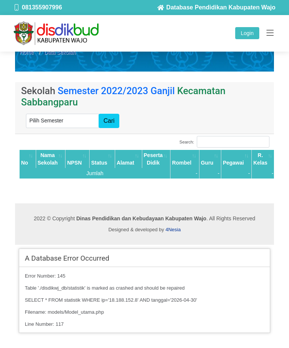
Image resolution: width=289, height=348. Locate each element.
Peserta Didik (153, 159)
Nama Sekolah (48, 159)
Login (247, 33)
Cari (108, 121)
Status (99, 163)
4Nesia (173, 229)
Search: (224, 142)
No (24, 163)
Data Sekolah (60, 52)
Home (26, 52)
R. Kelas (260, 159)
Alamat (125, 163)
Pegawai (233, 163)
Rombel (181, 163)
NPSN (74, 163)
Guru (207, 163)
